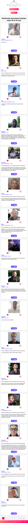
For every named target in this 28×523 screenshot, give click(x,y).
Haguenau (3, 317)
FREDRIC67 (3, 316)
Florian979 (3, 162)
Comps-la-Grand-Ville (5, 163)
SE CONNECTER (13, 12)
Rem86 (2, 347)
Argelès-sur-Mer (4, 256)
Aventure (3, 286)
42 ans (10, 194)
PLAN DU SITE (20, 521)
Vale (2, 100)
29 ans (5, 503)
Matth (2, 224)
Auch (2, 503)
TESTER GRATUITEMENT (14, 9)
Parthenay (3, 287)
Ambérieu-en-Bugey (5, 194)
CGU (15, 521)
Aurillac (2, 379)
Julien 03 (3, 39)
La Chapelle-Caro (4, 410)
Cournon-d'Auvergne (5, 40)
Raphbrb (3, 502)
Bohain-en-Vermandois (5, 225)
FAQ (13, 521)
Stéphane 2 (3, 131)
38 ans (7, 287)
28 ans (6, 379)
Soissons (3, 441)
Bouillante (3, 132)
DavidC (2, 409)
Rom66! (2, 255)
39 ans (11, 348)
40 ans (10, 410)
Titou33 (2, 471)
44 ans (11, 40)
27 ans (11, 163)
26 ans (13, 101)
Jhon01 (2, 193)
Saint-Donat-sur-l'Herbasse (6, 101)
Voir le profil (14, 50)
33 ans (9, 256)
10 (23, 518)
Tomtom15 (3, 378)
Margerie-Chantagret (5, 348)
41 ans (7, 132)
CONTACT (25, 521)
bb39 (2, 70)
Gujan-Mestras (4, 472)
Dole (2, 71)
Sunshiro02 (3, 440)
